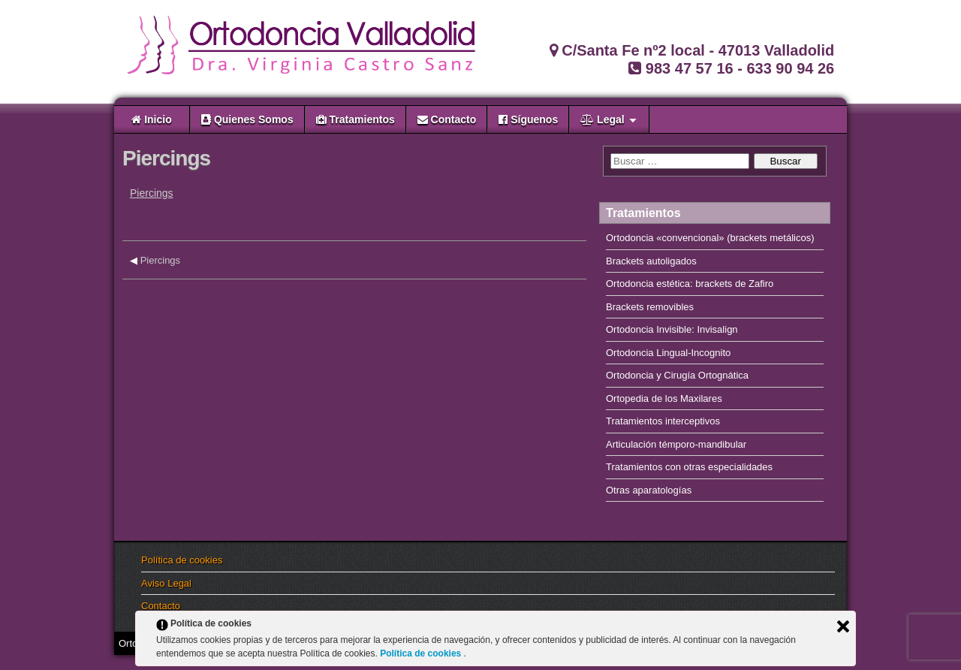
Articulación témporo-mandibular (676, 444)
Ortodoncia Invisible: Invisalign (672, 329)
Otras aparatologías (648, 490)
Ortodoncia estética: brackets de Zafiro (689, 283)
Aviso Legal (166, 583)
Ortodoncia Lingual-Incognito (668, 352)
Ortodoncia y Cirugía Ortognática (677, 375)
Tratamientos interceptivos (663, 421)
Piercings (166, 158)
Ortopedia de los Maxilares (664, 398)
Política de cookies (181, 560)
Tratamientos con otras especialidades (689, 466)
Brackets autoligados (651, 261)
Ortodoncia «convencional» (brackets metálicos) (710, 237)
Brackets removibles (650, 306)
